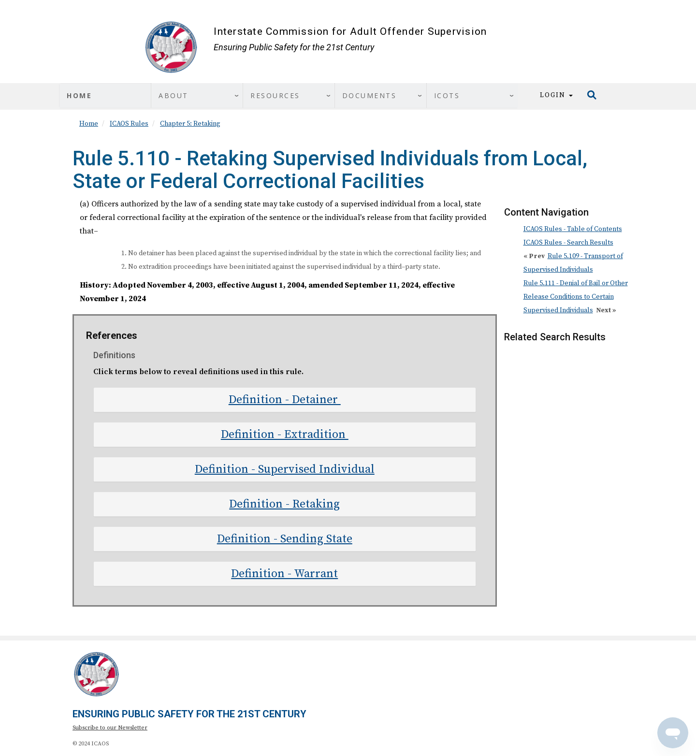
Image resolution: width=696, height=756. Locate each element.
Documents (369, 95)
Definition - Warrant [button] (284, 574)
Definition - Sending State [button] (284, 539)
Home (79, 95)
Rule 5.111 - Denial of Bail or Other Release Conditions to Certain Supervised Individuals (575, 297)
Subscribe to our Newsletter (109, 727)
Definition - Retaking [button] (284, 504)
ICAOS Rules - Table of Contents (572, 229)
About (173, 95)
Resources (275, 95)
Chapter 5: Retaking (190, 123)
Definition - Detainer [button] (285, 400)
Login (556, 95)
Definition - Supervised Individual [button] (285, 469)
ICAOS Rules (129, 123)
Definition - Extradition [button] (284, 434)
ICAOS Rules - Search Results (568, 242)
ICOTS (447, 95)
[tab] (285, 400)
